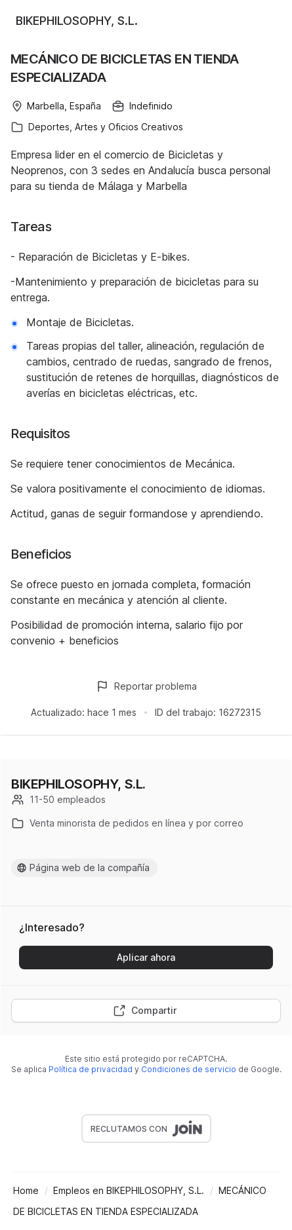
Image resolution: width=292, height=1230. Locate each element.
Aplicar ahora (146, 957)
